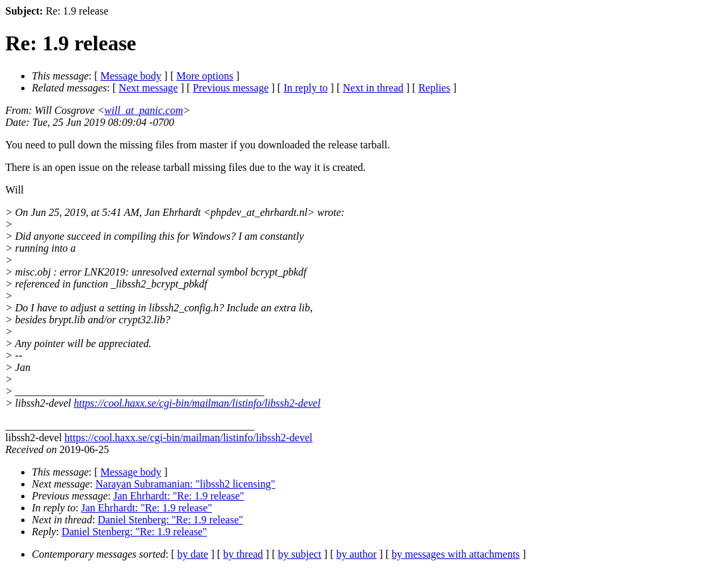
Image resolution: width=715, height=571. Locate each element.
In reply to (306, 87)
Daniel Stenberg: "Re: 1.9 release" (170, 519)
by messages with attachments (456, 554)
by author (356, 554)
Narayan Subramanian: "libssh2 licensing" (185, 484)
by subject (299, 554)
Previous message (230, 87)
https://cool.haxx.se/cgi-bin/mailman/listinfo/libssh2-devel (197, 403)
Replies (434, 87)
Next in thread (373, 87)
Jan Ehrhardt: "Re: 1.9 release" (178, 495)
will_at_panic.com (144, 110)
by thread (243, 554)
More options (204, 75)
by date (193, 554)
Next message (148, 87)
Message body (131, 75)
